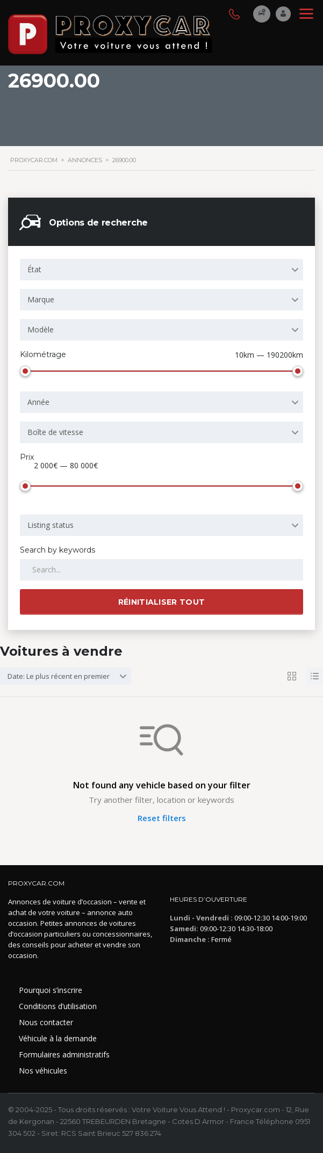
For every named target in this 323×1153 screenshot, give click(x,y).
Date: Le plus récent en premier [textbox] (59, 676)
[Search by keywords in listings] (161, 570)
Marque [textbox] (40, 299)
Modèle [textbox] (40, 329)
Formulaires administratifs (64, 1054)
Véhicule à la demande (58, 1038)
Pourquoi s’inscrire (50, 990)
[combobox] (161, 269)
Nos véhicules (43, 1070)
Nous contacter (46, 1022)
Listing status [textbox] (50, 525)
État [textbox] (34, 269)
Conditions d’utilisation (58, 1006)
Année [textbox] (38, 402)
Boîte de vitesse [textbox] (55, 432)
